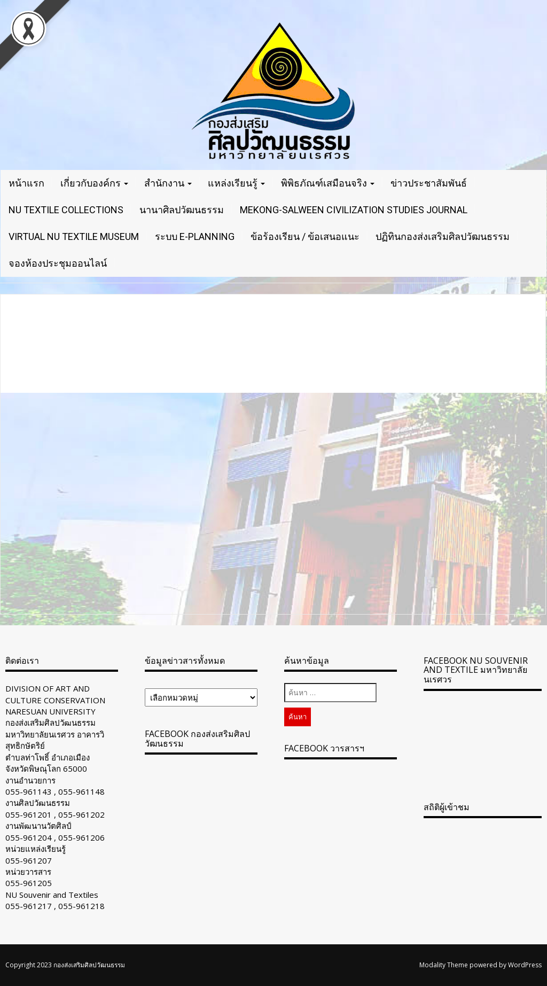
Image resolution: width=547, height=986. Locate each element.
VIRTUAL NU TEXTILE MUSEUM (74, 236)
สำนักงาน (168, 183)
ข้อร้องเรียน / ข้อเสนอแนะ (305, 236)
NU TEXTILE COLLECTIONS (66, 209)
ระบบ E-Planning (195, 236)
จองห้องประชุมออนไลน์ (58, 263)
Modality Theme (443, 964)
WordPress (525, 964)
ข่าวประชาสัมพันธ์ (428, 183)
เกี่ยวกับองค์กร (94, 183)
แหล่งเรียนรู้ (236, 183)
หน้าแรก (26, 183)
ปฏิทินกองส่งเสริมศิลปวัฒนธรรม (443, 236)
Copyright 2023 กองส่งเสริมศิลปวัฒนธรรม (65, 964)
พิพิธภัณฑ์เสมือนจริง (327, 183)
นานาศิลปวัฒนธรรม (181, 209)
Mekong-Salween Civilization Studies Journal (353, 209)
